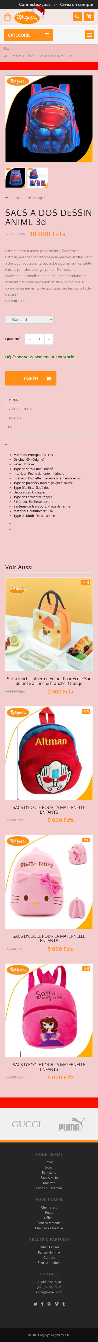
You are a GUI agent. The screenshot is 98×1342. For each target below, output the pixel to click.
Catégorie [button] (20, 35)
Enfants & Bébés (22, 56)
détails (13, 399)
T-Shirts (49, 1218)
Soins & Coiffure (49, 1263)
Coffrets (49, 1258)
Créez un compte (76, 4)
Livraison (14, 418)
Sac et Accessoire (51, 56)
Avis (10, 427)
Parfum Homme (49, 1252)
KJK (67, 1335)
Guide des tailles (20, 408)
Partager (36, 198)
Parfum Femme (49, 1247)
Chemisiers (49, 1207)
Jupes (49, 1167)
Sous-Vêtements (49, 1223)
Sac (69, 56)
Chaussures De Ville (49, 1228)
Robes (49, 1162)
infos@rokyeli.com (49, 1292)
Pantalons (49, 1172)
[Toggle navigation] (89, 34)
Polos (49, 1213)
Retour (12, 198)
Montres (49, 1183)
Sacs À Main (49, 1178)
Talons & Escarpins (49, 1188)
